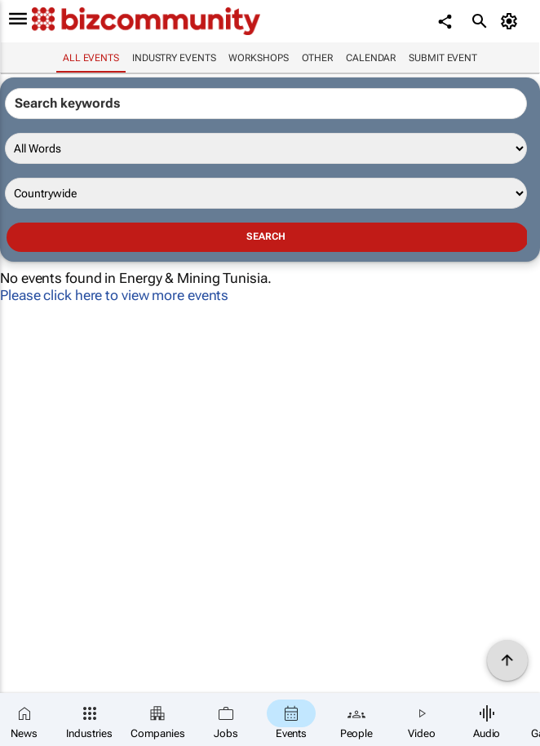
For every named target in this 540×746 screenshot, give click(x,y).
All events (91, 58)
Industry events (174, 58)
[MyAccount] (512, 21)
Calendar (371, 58)
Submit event (443, 58)
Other (318, 58)
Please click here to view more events (114, 295)
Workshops (258, 58)
